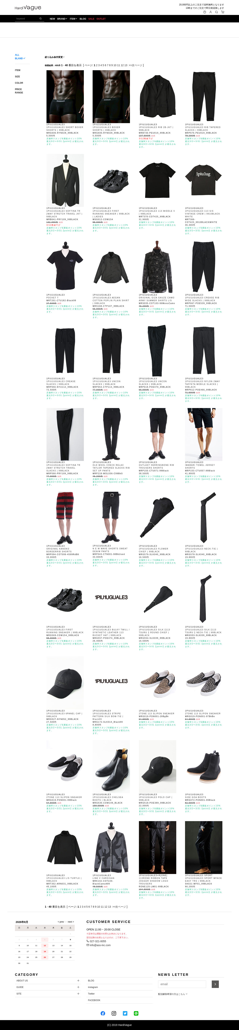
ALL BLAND (19, 57)
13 (125, 65)
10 (115, 65)
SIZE (17, 76)
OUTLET (101, 19)
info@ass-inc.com (98, 945)
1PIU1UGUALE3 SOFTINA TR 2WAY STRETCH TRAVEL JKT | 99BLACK (64, 214)
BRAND (61, 19)
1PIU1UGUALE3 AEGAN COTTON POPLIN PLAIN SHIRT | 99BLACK (111, 300)
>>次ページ (135, 65)
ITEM (72, 19)
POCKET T (52, 298)
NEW (52, 19)
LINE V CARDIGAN (103, 878)
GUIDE (20, 987)
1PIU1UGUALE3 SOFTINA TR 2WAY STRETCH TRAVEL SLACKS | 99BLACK (63, 468)
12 (122, 65)
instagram (93, 987)
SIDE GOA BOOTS (195, 797)
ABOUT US (22, 980)
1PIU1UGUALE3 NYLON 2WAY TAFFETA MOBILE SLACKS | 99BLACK (202, 384)
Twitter (91, 993)
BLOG (83, 19)
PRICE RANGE (19, 91)
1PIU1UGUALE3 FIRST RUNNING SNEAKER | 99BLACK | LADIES (111, 214)
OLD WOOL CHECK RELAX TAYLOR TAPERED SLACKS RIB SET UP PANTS (111, 468)
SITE (18, 993)
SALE (91, 19)
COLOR (19, 83)
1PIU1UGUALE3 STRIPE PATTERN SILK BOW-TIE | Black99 (108, 716)
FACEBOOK (94, 1000)
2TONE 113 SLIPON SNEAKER (157, 714)
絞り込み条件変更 (55, 57)
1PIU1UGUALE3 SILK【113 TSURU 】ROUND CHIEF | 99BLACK (154, 632)
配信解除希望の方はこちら (173, 994)
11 (118, 65)
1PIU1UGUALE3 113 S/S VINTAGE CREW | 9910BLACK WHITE (202, 214)
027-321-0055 (96, 941)
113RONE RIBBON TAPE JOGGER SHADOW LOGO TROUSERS (153, 881)
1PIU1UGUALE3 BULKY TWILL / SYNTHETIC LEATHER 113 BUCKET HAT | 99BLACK (111, 632)
